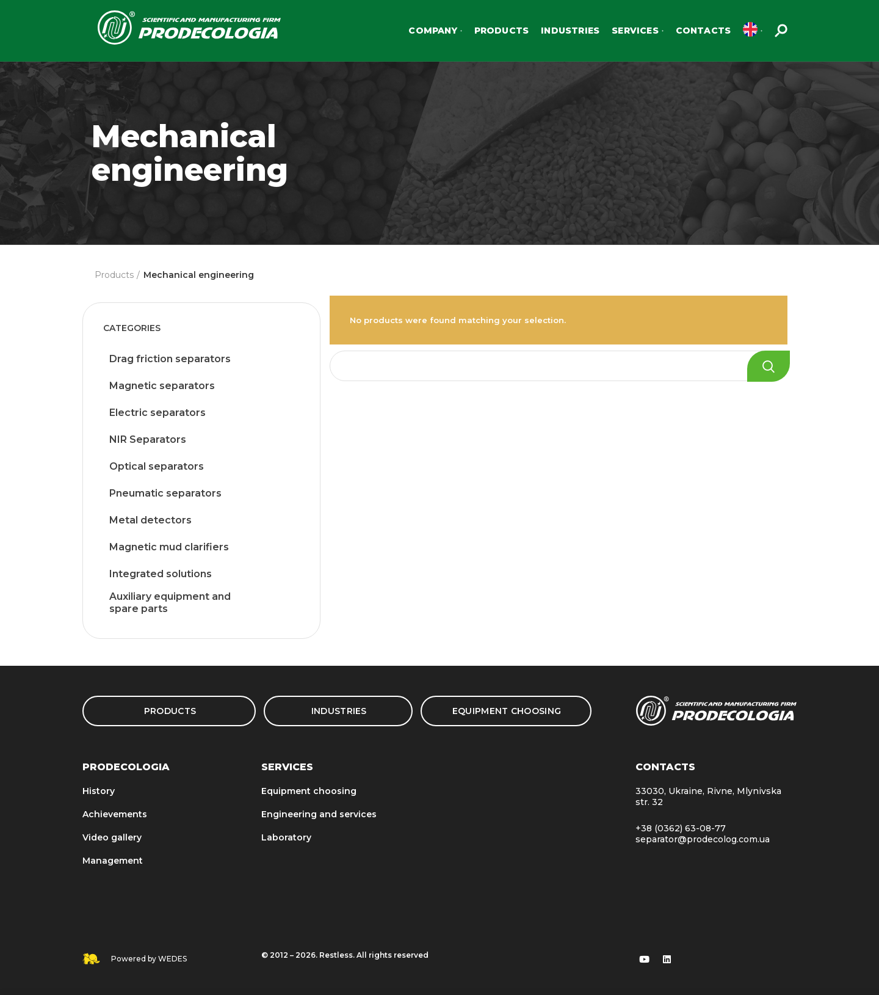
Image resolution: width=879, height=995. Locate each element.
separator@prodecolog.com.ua (702, 839)
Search (768, 366)
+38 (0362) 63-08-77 (680, 828)
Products (114, 274)
